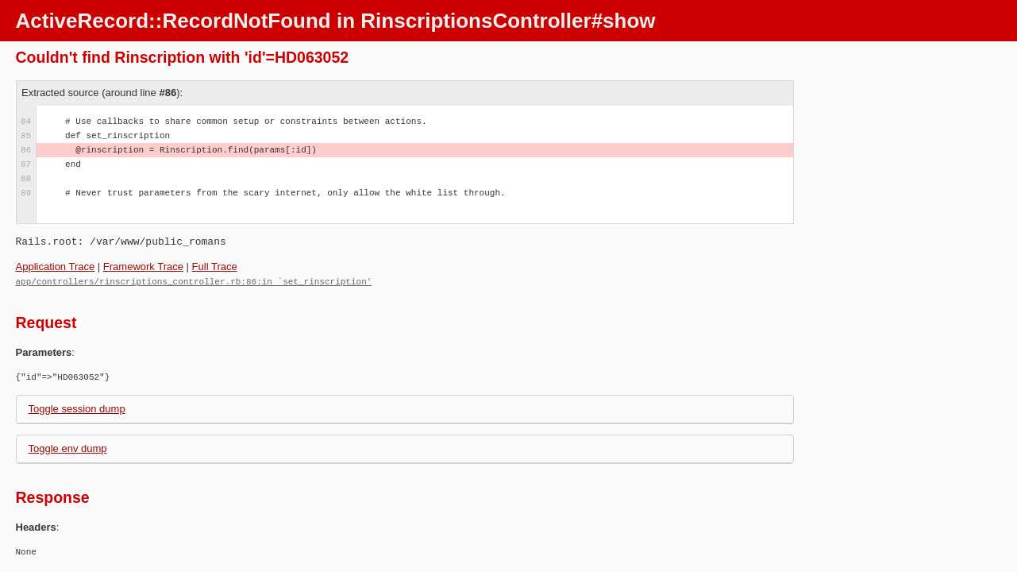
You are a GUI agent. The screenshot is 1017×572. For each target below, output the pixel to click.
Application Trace (55, 266)
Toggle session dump (77, 408)
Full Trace (214, 266)
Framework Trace (143, 266)
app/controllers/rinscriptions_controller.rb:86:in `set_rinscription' (194, 281)
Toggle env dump (68, 448)
